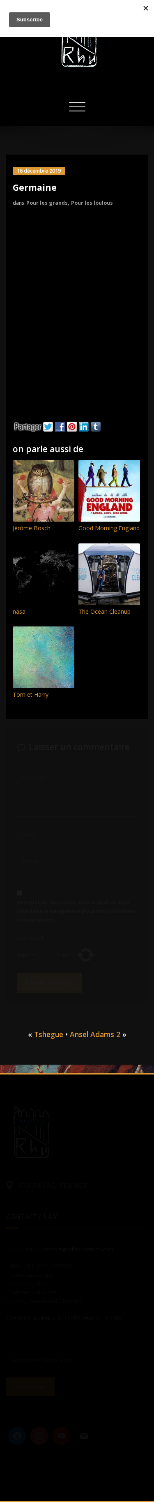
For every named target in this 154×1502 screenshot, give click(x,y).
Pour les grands (47, 202)
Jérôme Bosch (32, 528)
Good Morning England (109, 528)
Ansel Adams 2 (95, 1034)
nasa (19, 611)
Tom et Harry (30, 694)
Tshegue (48, 1034)
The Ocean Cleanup (104, 611)
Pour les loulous (92, 202)
